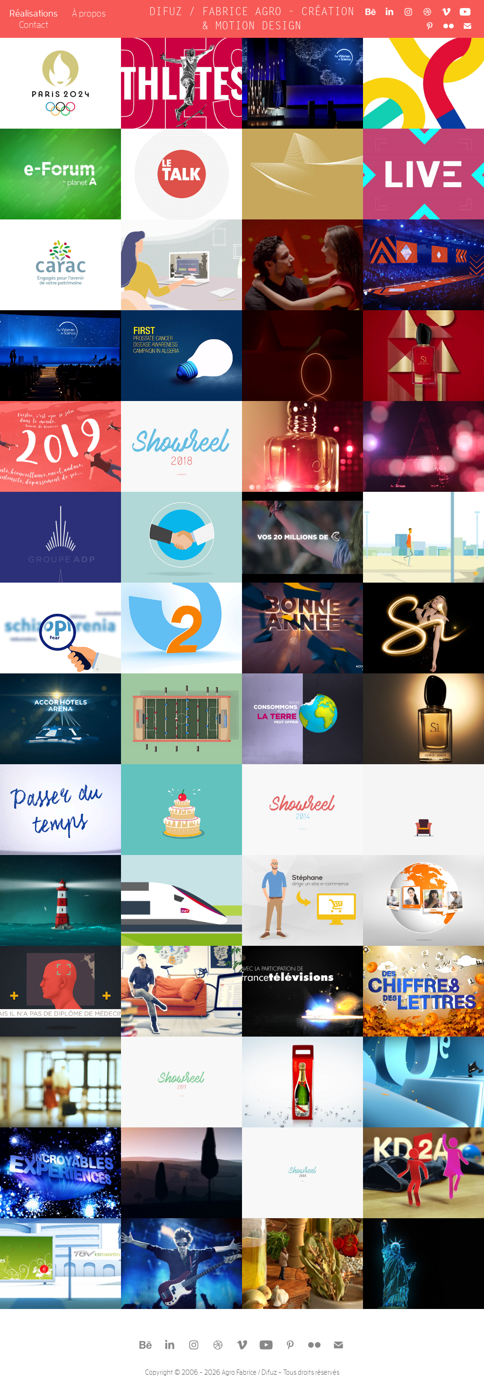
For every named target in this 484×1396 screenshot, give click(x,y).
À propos (89, 13)
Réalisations (33, 13)
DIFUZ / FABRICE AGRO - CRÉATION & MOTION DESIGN (255, 19)
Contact (33, 24)
